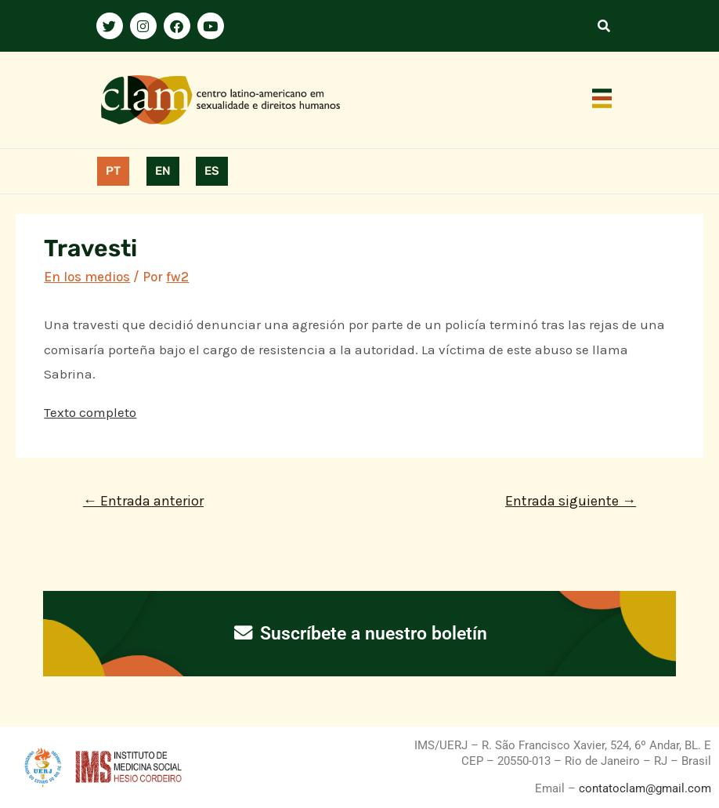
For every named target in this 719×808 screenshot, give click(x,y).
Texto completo (90, 412)
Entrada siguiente (570, 500)
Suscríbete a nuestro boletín (360, 633)
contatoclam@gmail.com (643, 788)
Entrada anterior (143, 500)
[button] (602, 99)
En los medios (87, 276)
